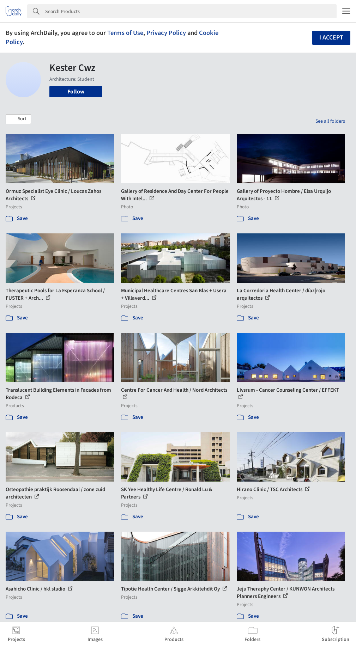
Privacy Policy (166, 32)
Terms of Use (125, 32)
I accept (331, 37)
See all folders (330, 121)
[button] (18, 119)
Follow (75, 92)
